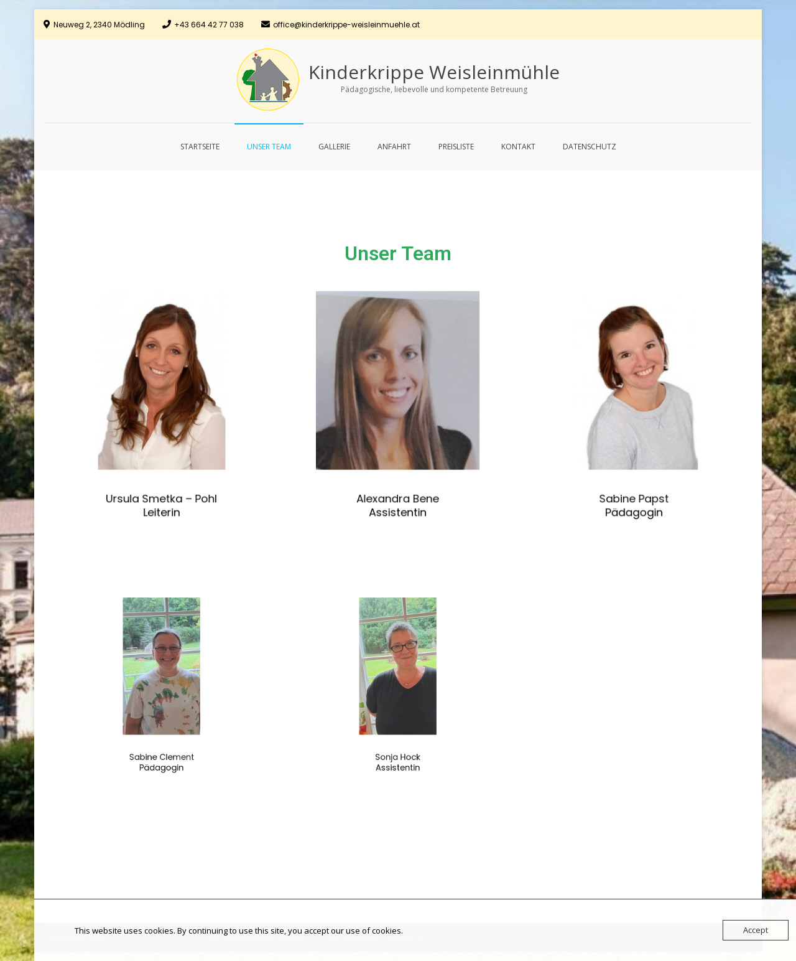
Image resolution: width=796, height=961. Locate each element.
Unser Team (269, 146)
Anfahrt (394, 146)
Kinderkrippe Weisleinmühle (434, 72)
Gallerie (334, 146)
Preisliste (456, 146)
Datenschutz (589, 146)
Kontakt (518, 146)
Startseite (200, 146)
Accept (755, 929)
